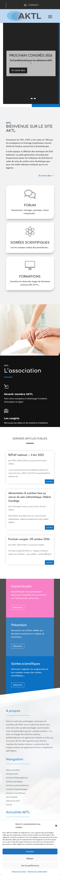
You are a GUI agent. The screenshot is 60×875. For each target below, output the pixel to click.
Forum (9, 805)
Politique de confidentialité (37, 871)
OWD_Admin (16, 460)
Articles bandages (14, 782)
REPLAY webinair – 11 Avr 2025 (26, 455)
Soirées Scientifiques (15, 793)
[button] (56, 825)
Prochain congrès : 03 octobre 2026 (29, 539)
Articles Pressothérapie (16, 789)
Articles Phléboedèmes (17, 778)
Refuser (30, 858)
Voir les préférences (30, 865)
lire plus (49, 481)
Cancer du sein (40, 460)
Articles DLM (12, 774)
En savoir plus (18, 70)
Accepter (30, 851)
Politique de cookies (19, 871)
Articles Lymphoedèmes (17, 786)
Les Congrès (39, 545)
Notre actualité (13, 770)
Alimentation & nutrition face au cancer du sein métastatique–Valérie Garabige (29, 496)
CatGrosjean (16, 506)
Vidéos (11, 463)
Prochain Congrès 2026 (30, 55)
